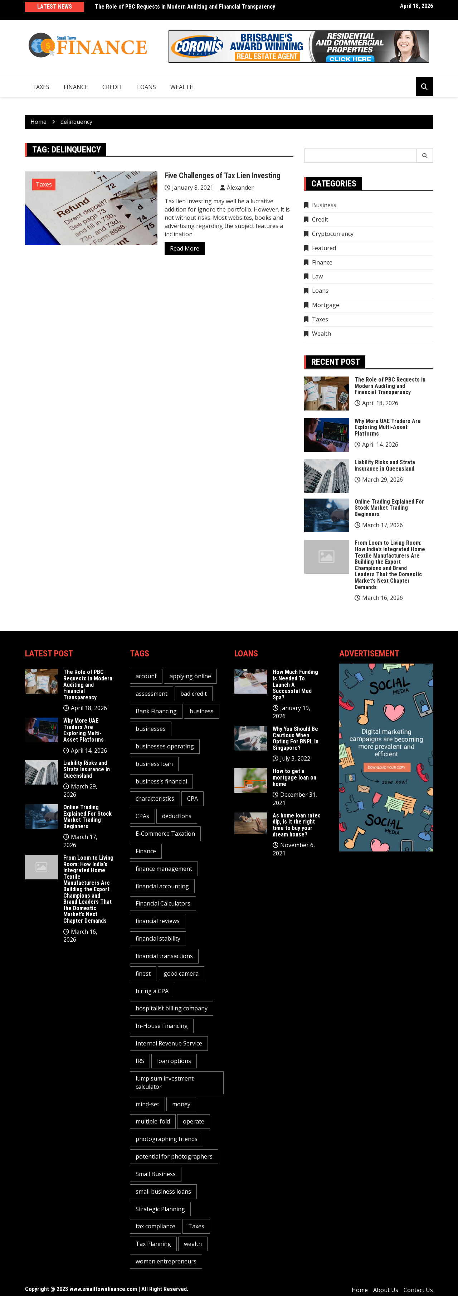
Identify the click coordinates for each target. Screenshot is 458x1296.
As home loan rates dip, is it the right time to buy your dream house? (297, 825)
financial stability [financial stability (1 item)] (158, 938)
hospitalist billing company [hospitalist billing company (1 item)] (172, 1008)
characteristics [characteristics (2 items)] (155, 798)
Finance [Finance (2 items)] (146, 851)
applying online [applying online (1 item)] (190, 676)
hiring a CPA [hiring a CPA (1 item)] (152, 991)
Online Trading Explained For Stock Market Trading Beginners (389, 508)
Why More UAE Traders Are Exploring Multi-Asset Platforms (388, 427)
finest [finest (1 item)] (143, 973)
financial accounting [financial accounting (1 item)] (162, 886)
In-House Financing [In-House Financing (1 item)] (162, 1026)
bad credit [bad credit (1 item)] (193, 694)
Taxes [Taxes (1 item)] (196, 1226)
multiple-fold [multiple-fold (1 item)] (153, 1121)
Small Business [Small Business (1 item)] (156, 1174)
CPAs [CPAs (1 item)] (142, 816)
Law (317, 276)
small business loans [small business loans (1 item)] (163, 1191)
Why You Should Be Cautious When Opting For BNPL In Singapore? (295, 738)
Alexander (240, 187)
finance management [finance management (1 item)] (164, 869)
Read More (184, 248)
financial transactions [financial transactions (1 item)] (164, 956)
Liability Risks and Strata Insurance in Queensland (385, 465)
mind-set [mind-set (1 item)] (147, 1104)
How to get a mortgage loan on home (294, 777)
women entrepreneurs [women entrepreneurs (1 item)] (166, 1261)
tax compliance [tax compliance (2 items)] (155, 1226)
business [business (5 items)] (202, 711)
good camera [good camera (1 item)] (181, 973)
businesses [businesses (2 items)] (151, 729)
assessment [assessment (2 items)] (151, 694)
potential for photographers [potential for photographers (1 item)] (174, 1156)
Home (360, 1290)
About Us (385, 1290)
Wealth (182, 87)
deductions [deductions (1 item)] (176, 816)
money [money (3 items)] (181, 1104)
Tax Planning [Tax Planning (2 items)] (153, 1244)
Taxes (40, 87)
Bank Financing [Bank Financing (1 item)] (156, 711)
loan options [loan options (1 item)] (174, 1061)
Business (324, 205)
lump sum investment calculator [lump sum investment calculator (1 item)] (165, 1082)
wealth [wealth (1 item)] (193, 1244)
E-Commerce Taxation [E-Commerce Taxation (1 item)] (165, 834)
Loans (146, 87)
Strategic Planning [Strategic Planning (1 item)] (160, 1209)
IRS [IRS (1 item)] (140, 1061)
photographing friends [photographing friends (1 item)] (167, 1139)
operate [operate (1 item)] (193, 1121)
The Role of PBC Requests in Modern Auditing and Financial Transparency (185, 6)
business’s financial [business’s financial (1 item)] (161, 781)
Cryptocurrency (333, 234)
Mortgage (325, 305)
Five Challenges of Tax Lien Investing (223, 175)
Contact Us (418, 1290)
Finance (76, 87)
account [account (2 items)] (146, 676)
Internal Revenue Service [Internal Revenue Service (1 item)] (169, 1043)
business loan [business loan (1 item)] (154, 764)
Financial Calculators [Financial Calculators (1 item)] (163, 903)
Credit (112, 87)
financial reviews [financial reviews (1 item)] (158, 921)
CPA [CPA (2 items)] (192, 798)
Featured (324, 248)
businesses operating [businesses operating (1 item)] (165, 746)
